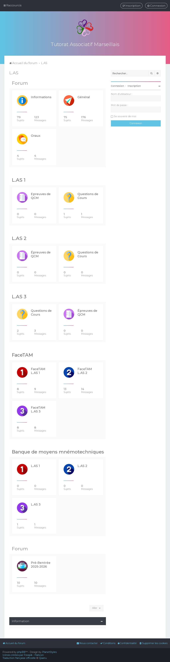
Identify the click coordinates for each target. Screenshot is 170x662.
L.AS (13, 72)
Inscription (134, 85)
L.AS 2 (19, 238)
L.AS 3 (19, 296)
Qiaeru (43, 658)
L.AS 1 (19, 179)
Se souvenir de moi (125, 115)
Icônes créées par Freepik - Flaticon (23, 655)
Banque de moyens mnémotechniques (58, 451)
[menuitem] (156, 5)
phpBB (21, 652)
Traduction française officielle (19, 658)
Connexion (117, 85)
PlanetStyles (49, 652)
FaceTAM (22, 354)
